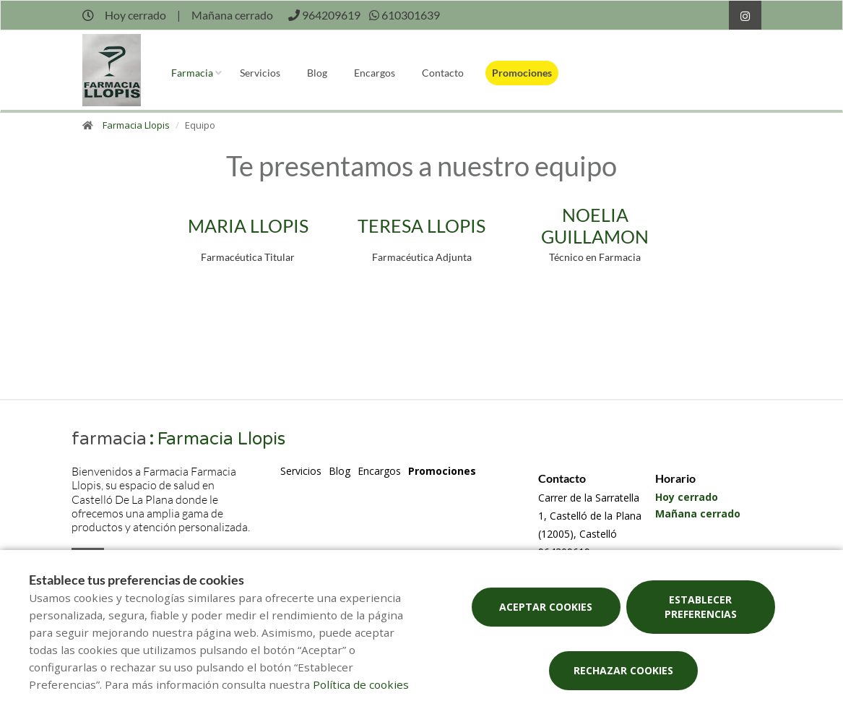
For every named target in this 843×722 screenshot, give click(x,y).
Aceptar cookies (545, 607)
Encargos (374, 72)
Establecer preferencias (701, 607)
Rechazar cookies (623, 670)
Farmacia (192, 72)
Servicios (260, 72)
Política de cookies (361, 684)
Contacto (443, 72)
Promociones (522, 72)
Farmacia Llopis (136, 125)
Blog (317, 72)
